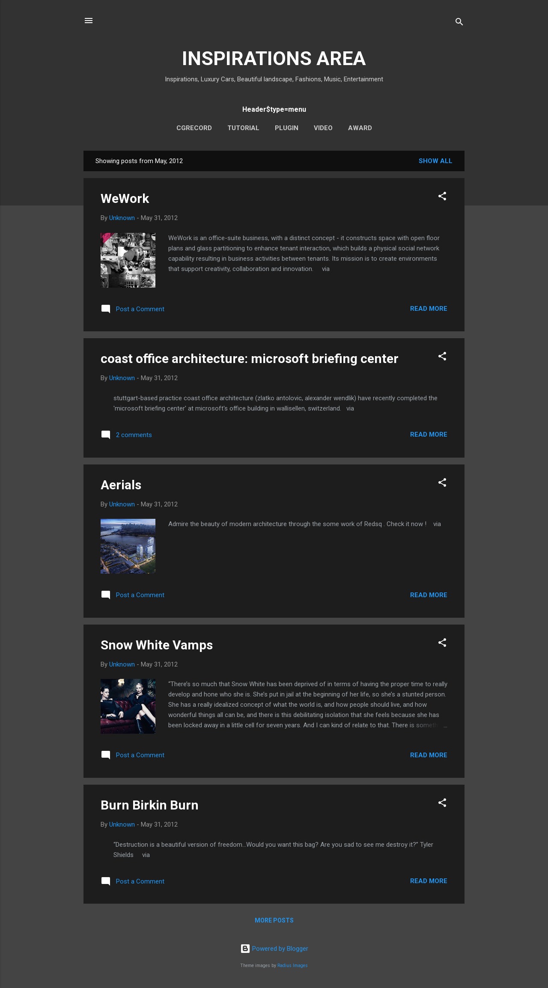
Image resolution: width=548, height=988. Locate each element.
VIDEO (323, 128)
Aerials (121, 484)
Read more (428, 308)
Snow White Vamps (157, 644)
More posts (274, 920)
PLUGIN (286, 128)
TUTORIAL (243, 128)
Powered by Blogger (274, 948)
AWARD (360, 128)
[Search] (459, 23)
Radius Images (292, 965)
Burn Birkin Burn (150, 805)
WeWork (125, 198)
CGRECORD (194, 128)
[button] (442, 197)
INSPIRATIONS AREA (274, 58)
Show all (436, 161)
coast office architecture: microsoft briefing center (250, 358)
